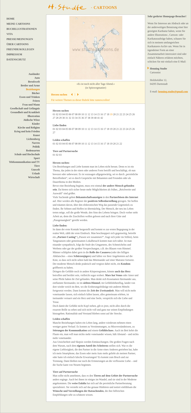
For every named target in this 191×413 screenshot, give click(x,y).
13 (92, 114)
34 (76, 117)
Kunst (36, 135)
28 (57, 117)
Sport (37, 158)
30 (63, 117)
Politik (36, 146)
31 (67, 117)
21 (117, 114)
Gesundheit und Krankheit (25, 112)
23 (124, 114)
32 (70, 117)
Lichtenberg (33, 139)
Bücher (36, 93)
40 (95, 117)
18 (108, 114)
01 (54, 114)
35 (79, 117)
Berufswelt (34, 81)
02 (57, 114)
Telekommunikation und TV (24, 162)
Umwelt (35, 169)
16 (101, 114)
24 (127, 114)
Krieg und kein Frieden (27, 131)
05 (67, 114)
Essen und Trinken (29, 97)
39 (92, 117)
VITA (10, 34)
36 (83, 117)
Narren (36, 142)
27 (54, 117)
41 (98, 117)
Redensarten (33, 150)
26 (133, 114)
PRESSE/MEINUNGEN (20, 39)
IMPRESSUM (14, 54)
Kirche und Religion (29, 127)
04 (63, 114)
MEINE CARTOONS (18, 23)
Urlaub (36, 173)
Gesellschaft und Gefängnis (25, 108)
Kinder (36, 123)
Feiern (36, 100)
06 (70, 114)
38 (89, 117)
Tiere (37, 165)
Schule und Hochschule (27, 154)
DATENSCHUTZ (16, 59)
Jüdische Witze (31, 120)
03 (60, 114)
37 (86, 117)
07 (73, 114)
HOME (11, 18)
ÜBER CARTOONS (17, 44)
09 (79, 114)
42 (102, 117)
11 (86, 114)
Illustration (34, 116)
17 (105, 114)
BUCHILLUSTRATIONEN (22, 29)
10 (83, 114)
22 (121, 114)
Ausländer (34, 74)
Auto (37, 77)
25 (130, 114)
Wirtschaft (34, 177)
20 (114, 114)
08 (76, 114)
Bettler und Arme (30, 85)
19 (111, 129)
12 (89, 114)
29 (60, 117)
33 (73, 117)
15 (98, 114)
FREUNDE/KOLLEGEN (20, 49)
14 (95, 114)
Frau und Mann (31, 104)
